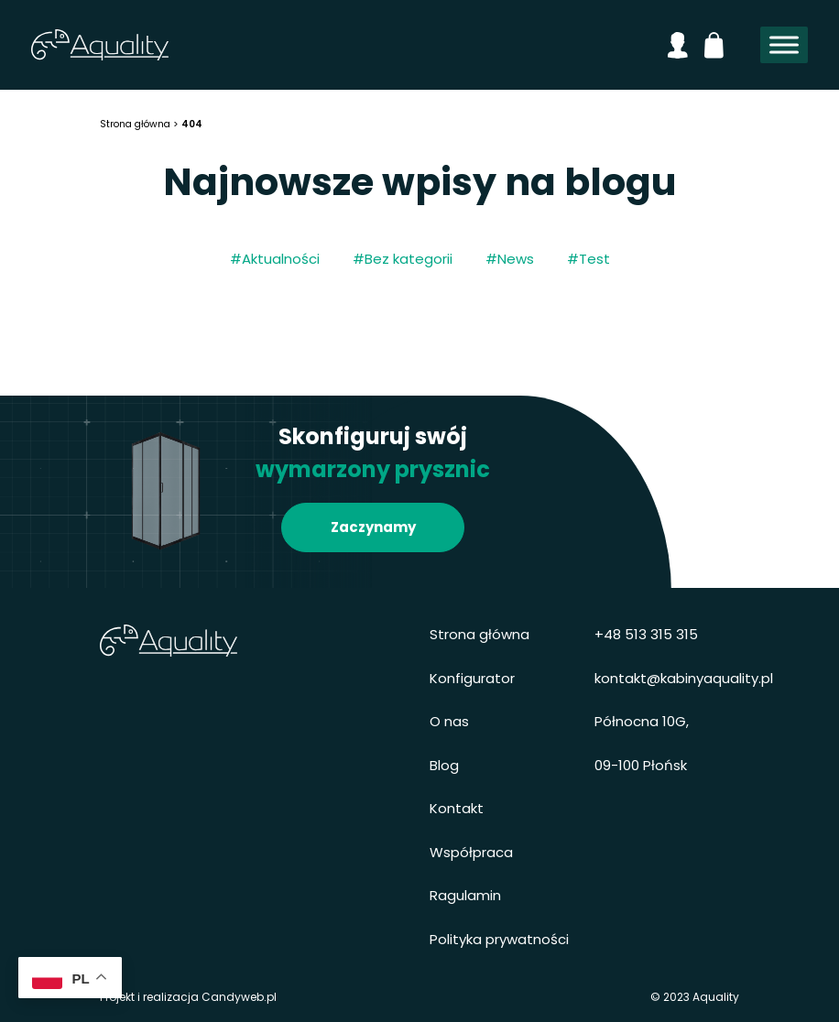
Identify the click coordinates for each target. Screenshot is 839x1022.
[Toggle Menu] (784, 45)
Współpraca (471, 852)
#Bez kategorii (402, 258)
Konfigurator (472, 678)
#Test (588, 258)
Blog (444, 765)
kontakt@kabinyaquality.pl (683, 678)
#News (509, 258)
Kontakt (457, 808)
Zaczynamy (373, 527)
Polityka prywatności (499, 939)
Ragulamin (465, 895)
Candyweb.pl (239, 997)
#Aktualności (275, 258)
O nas (449, 721)
